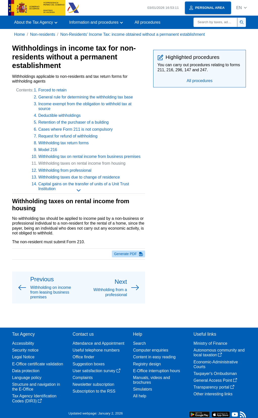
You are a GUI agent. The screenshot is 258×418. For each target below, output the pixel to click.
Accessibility (23, 343)
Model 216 (47, 150)
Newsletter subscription (93, 384)
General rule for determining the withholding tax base (85, 97)
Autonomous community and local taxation (219, 352)
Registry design (147, 364)
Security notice (25, 350)
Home (19, 34)
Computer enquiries (150, 350)
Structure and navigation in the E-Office (36, 386)
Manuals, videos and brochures (151, 380)
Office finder (83, 357)
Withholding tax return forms (63, 143)
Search (139, 343)
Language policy (27, 377)
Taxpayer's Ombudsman (215, 373)
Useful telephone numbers (96, 350)
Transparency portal (214, 387)
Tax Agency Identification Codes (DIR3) (34, 398)
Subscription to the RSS (94, 391)
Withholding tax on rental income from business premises (89, 156)
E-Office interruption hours (156, 371)
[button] (241, 7)
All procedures (147, 22)
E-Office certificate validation (37, 364)
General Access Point (215, 380)
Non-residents (42, 34)
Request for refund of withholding (68, 136)
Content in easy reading (154, 357)
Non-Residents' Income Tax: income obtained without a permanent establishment (132, 34)
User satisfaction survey (96, 371)
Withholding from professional (64, 170)
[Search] (215, 22)
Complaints (83, 377)
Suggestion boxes (89, 364)
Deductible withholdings (59, 115)
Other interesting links (213, 394)
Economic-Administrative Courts (216, 364)
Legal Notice (23, 357)
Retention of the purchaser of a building (73, 122)
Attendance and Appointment (98, 343)
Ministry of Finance (210, 343)
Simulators (142, 389)
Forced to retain (52, 90)
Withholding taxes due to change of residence (79, 177)
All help (139, 396)
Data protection (26, 371)
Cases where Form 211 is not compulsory (75, 129)
